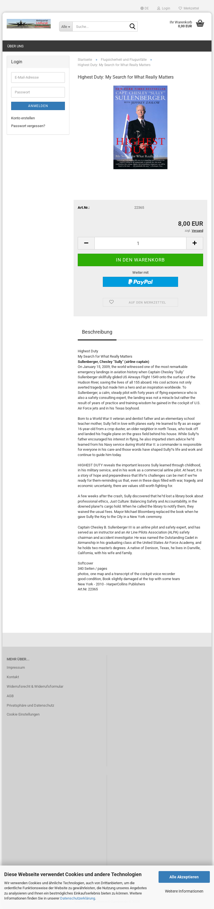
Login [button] (163, 8)
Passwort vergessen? (28, 126)
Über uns (15, 46)
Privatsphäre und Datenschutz (30, 705)
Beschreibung (97, 332)
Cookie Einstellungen (23, 714)
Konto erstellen (23, 118)
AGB (10, 696)
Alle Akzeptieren (184, 877)
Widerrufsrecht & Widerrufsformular (35, 686)
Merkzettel (189, 8)
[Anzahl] (140, 243)
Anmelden (38, 106)
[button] (144, 8)
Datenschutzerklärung (77, 898)
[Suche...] (65, 26)
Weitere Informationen (184, 891)
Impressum (16, 667)
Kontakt (13, 677)
